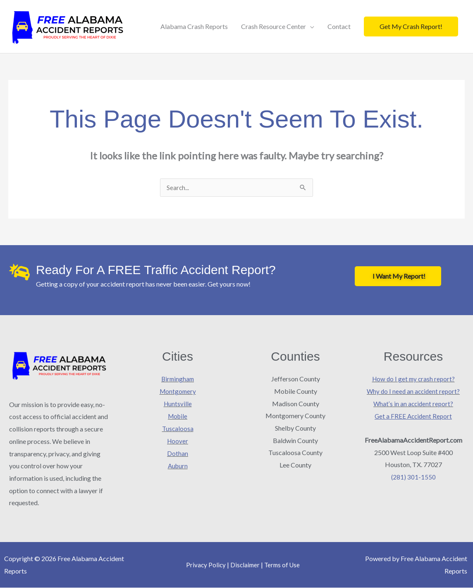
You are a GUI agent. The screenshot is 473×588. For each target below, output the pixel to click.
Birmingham (177, 379)
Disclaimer (244, 565)
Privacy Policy (204, 565)
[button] (411, 26)
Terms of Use (283, 565)
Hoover (178, 441)
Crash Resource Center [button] (273, 26)
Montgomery (178, 391)
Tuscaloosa (178, 428)
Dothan (177, 453)
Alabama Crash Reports (194, 26)
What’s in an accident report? (413, 404)
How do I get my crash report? (413, 379)
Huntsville (177, 404)
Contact (339, 26)
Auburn (177, 465)
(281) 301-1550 (413, 477)
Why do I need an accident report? (413, 391)
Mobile (177, 416)
